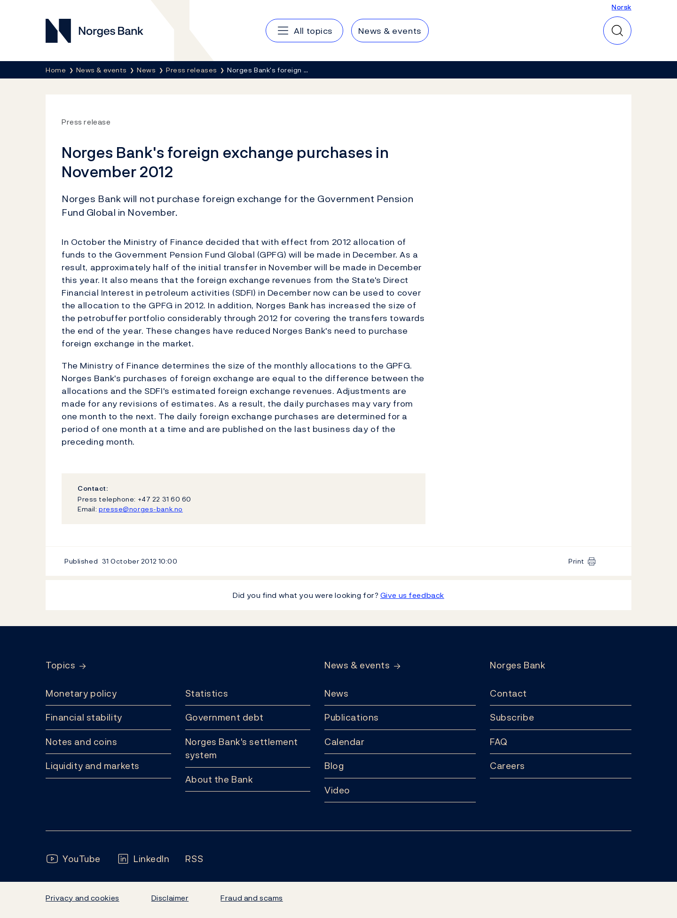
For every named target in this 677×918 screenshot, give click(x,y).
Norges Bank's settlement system (242, 748)
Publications (351, 717)
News (336, 693)
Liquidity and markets (93, 765)
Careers (507, 765)
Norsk (621, 7)
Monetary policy (81, 693)
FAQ (499, 741)
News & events (357, 665)
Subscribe (512, 717)
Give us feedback (412, 595)
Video (337, 790)
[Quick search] (617, 30)
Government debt (224, 717)
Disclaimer (170, 897)
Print (576, 561)
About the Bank (219, 779)
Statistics (206, 693)
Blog (334, 765)
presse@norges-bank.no (141, 509)
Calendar (344, 741)
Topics (60, 665)
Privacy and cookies (82, 897)
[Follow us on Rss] (194, 859)
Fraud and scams (251, 897)
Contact (508, 693)
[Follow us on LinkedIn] (143, 859)
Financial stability (84, 717)
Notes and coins (81, 741)
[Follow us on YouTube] (73, 859)
